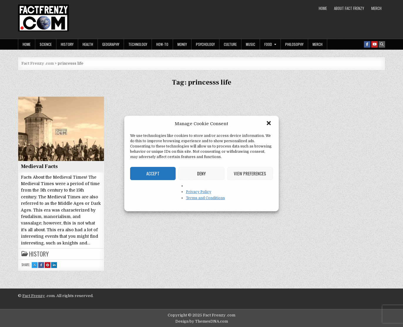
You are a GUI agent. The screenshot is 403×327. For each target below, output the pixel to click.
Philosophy (294, 44)
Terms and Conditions (205, 198)
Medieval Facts (39, 166)
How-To (162, 44)
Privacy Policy (198, 192)
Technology (137, 44)
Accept (152, 173)
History (67, 44)
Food (268, 44)
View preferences (250, 173)
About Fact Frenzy (349, 8)
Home (323, 8)
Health (88, 44)
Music (250, 44)
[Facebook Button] (367, 44)
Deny (201, 173)
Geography (110, 44)
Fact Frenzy (33, 296)
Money (182, 44)
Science (46, 44)
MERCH (376, 8)
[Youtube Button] (374, 44)
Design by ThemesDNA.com (201, 321)
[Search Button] (382, 44)
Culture (230, 44)
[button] (269, 123)
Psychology (205, 44)
